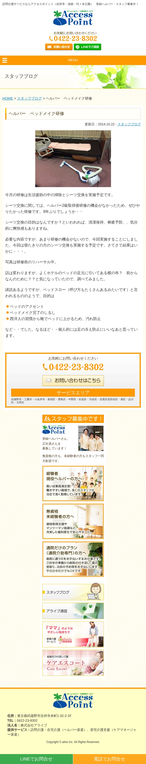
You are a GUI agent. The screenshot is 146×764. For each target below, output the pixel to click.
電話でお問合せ (109, 758)
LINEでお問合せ (36, 758)
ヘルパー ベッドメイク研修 (36, 113)
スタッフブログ (129, 124)
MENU (73, 60)
